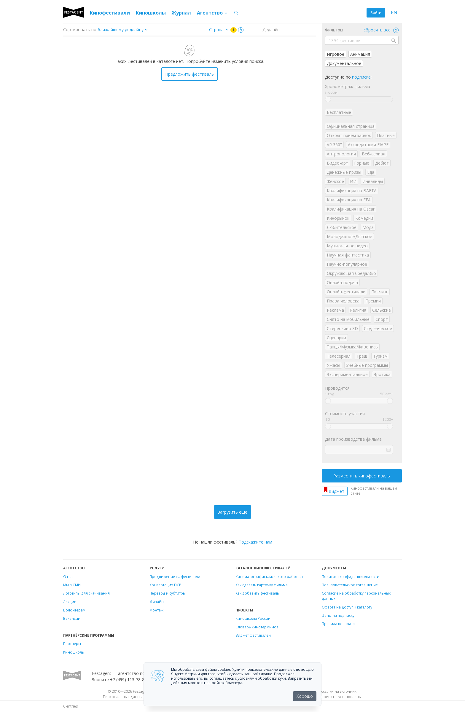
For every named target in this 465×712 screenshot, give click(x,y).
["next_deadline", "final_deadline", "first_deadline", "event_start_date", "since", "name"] (125, 29)
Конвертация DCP (165, 584)
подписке (361, 77)
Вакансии (71, 618)
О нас (68, 576)
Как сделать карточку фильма (261, 584)
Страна (216, 29)
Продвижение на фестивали (174, 576)
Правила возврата (338, 623)
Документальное (344, 63)
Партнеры (72, 643)
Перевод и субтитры (167, 593)
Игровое (335, 54)
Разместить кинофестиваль (361, 476)
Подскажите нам (255, 542)
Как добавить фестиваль (257, 593)
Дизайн (156, 601)
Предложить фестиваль (189, 74)
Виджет (336, 491)
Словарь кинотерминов (256, 627)
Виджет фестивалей (253, 635)
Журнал (181, 12)
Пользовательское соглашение (350, 584)
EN (394, 12)
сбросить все (381, 30)
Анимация (360, 54)
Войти (375, 12)
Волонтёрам (74, 610)
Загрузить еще (232, 512)
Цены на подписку (338, 615)
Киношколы (151, 12)
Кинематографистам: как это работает (269, 576)
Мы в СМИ (72, 584)
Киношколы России (252, 618)
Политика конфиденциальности (350, 576)
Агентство (212, 12)
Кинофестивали (110, 12)
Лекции (70, 601)
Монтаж (156, 610)
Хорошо (305, 696)
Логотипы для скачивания (86, 593)
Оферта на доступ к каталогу (347, 607)
